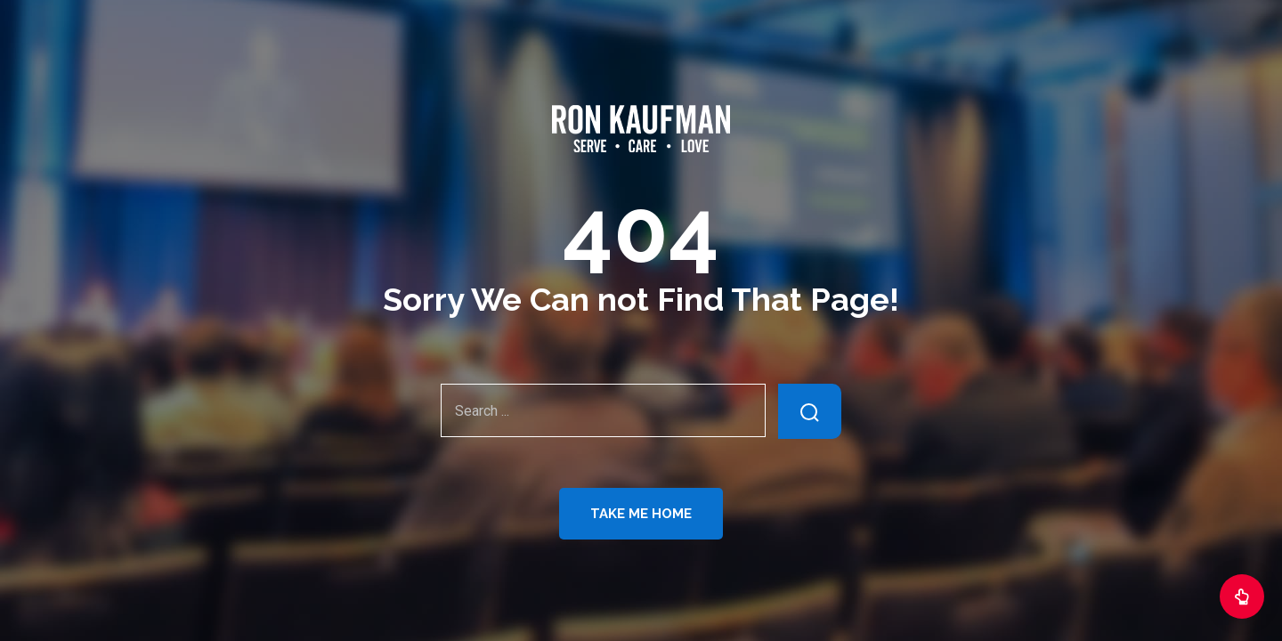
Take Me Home (641, 514)
